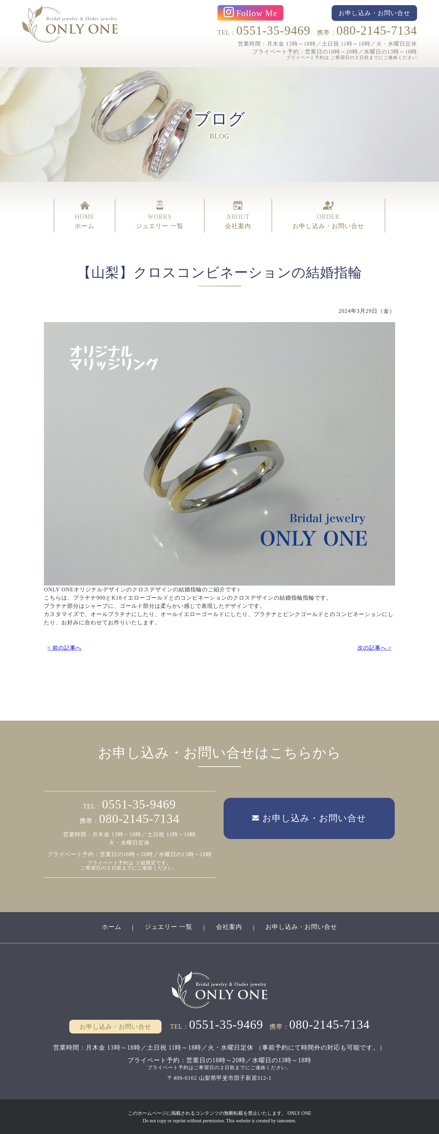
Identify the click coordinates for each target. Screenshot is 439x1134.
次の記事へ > (374, 647)
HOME (84, 215)
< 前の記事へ (64, 647)
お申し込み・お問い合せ (301, 926)
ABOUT (238, 215)
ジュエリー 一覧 (168, 926)
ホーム (111, 926)
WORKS (159, 215)
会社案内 (229, 926)
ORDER (328, 215)
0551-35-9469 (273, 30)
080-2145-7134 (376, 30)
